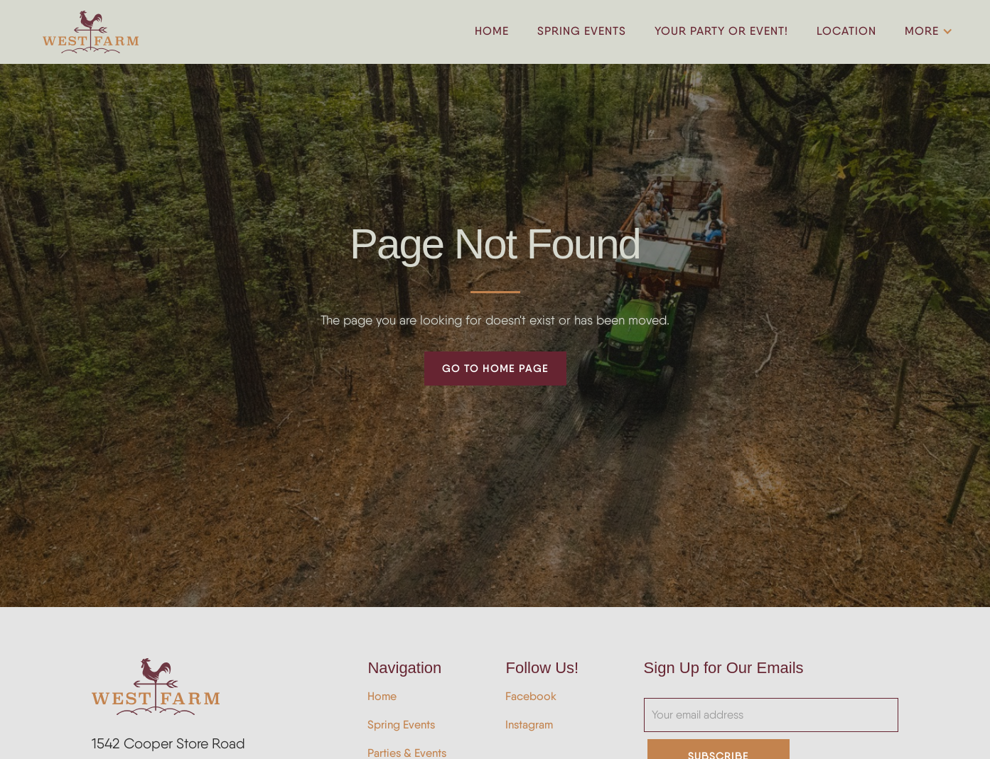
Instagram (529, 724)
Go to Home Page (495, 368)
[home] (90, 32)
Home (382, 696)
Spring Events (401, 724)
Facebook (530, 696)
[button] (926, 32)
